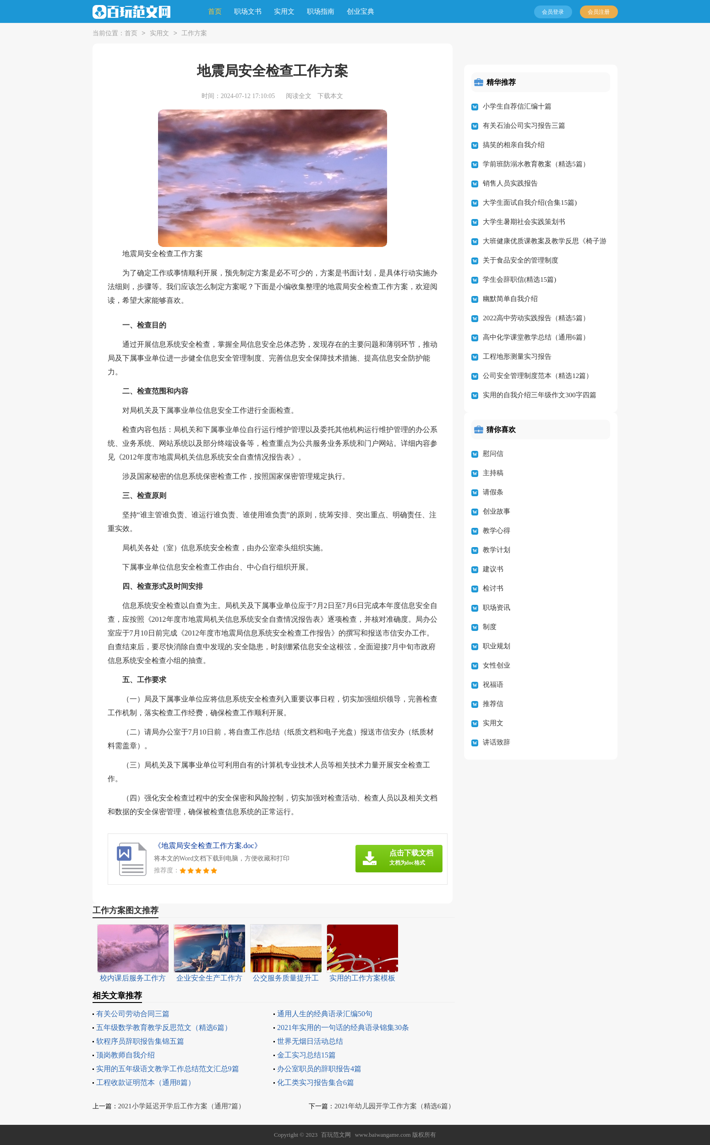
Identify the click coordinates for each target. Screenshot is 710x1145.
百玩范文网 (336, 1134)
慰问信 (493, 453)
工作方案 (194, 33)
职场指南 (320, 11)
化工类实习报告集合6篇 (315, 1082)
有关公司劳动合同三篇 (132, 1014)
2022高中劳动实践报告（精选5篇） (536, 318)
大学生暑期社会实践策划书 (524, 221)
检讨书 (493, 588)
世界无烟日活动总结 (310, 1041)
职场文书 (248, 11)
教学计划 (496, 549)
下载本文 (330, 96)
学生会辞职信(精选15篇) (519, 279)
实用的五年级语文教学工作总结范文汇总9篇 (167, 1069)
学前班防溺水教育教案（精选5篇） (536, 164)
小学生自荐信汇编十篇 (517, 106)
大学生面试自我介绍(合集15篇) (530, 202)
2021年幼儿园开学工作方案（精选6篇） (394, 1106)
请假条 (493, 492)
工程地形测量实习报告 (517, 356)
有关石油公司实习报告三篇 (524, 125)
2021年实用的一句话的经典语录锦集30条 (343, 1027)
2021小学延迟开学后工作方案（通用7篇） (182, 1106)
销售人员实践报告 (510, 183)
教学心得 (496, 530)
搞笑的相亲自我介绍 (514, 144)
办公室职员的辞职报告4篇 (319, 1069)
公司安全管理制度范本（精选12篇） (538, 375)
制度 (490, 626)
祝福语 (493, 684)
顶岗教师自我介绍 (125, 1055)
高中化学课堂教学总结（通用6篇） (536, 337)
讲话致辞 (496, 742)
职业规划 (496, 646)
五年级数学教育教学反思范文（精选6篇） (164, 1027)
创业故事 (496, 511)
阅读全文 (298, 96)
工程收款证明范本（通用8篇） (145, 1082)
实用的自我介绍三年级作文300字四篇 (539, 395)
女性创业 (496, 665)
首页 (215, 11)
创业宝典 (360, 11)
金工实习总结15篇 (306, 1055)
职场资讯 (496, 607)
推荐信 (493, 703)
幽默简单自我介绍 (510, 298)
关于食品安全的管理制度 (520, 260)
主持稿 (493, 473)
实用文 (284, 11)
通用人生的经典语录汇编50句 (324, 1014)
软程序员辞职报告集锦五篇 (140, 1041)
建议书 (493, 569)
